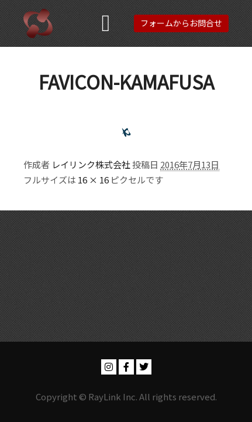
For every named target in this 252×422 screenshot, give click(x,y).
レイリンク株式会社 (90, 164)
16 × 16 (93, 179)
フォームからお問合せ (181, 23)
